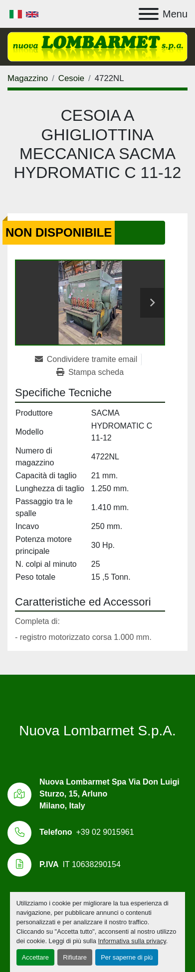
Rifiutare (75, 957)
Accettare (35, 957)
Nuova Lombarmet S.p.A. (97, 730)
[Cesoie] (71, 78)
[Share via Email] (88, 359)
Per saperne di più (127, 957)
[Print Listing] (90, 372)
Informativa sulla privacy (132, 941)
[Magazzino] (27, 78)
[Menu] (149, 14)
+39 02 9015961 (105, 832)
